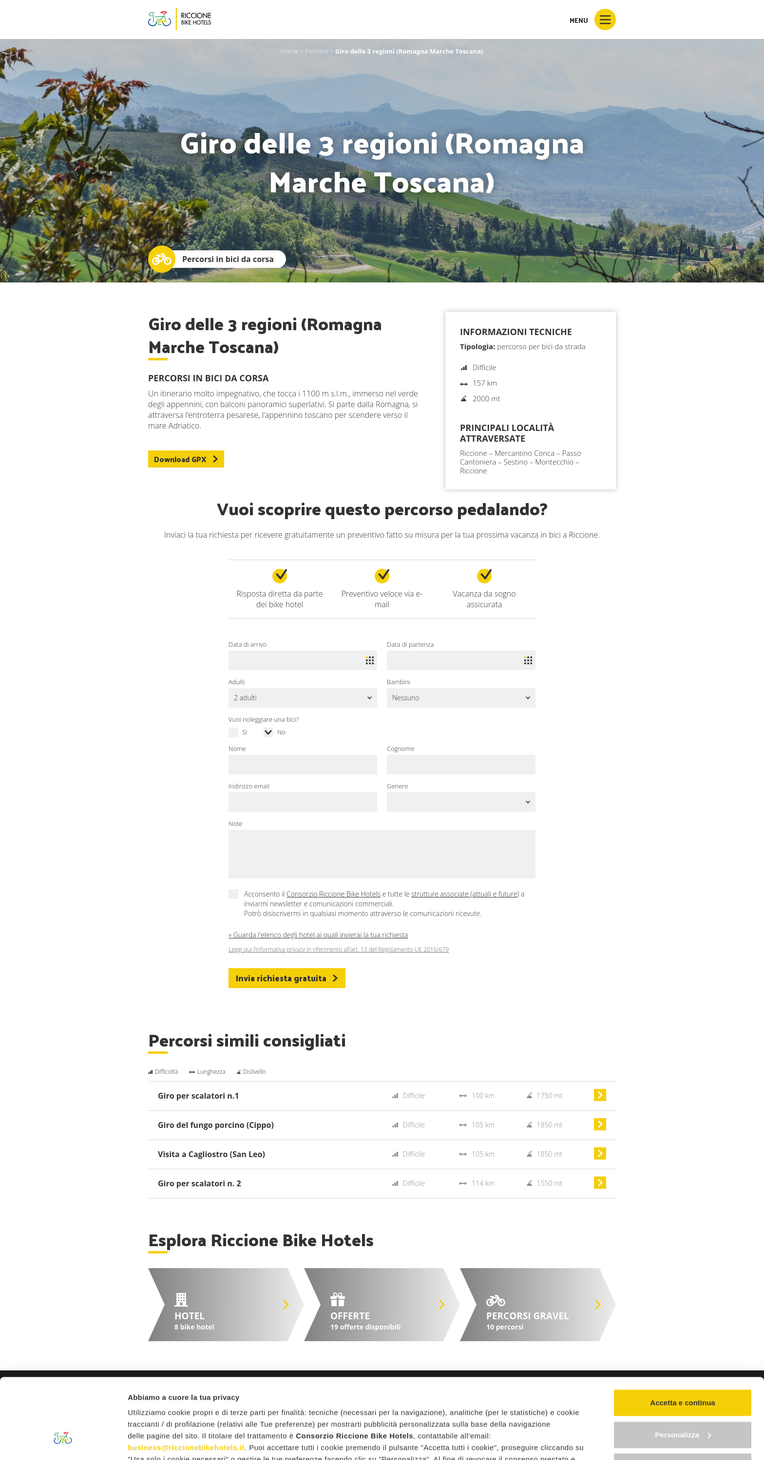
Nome (237, 748)
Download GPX (186, 459)
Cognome (400, 748)
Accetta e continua (682, 1334)
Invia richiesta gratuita (287, 978)
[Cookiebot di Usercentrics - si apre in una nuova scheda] (63, 1441)
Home (289, 51)
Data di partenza (410, 644)
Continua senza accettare (683, 1398)
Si (244, 732)
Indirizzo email (249, 786)
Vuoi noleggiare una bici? (264, 719)
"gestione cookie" (410, 1402)
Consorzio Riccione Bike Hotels (333, 893)
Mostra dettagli (154, 1441)
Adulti (237, 681)
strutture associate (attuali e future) (465, 893)
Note (236, 823)
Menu (593, 19)
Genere (397, 786)
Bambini (398, 681)
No (281, 732)
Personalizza (683, 1366)
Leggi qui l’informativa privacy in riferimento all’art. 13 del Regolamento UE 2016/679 (339, 950)
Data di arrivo (248, 644)
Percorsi (316, 51)
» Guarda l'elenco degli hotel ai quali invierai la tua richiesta (318, 934)
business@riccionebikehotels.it (186, 1379)
